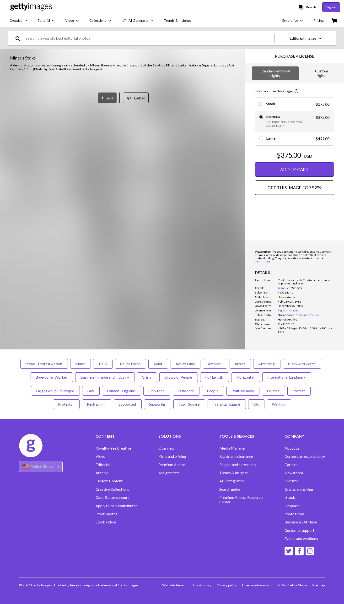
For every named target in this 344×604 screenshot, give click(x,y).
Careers (291, 465)
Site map (318, 585)
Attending (266, 363)
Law (91, 390)
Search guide (229, 489)
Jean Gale (284, 288)
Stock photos (106, 514)
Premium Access (172, 465)
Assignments (168, 473)
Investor (291, 481)
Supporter (157, 404)
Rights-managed (288, 310)
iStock (290, 497)
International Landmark (286, 377)
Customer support (299, 530)
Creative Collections (112, 489)
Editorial (103, 465)
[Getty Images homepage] (31, 7)
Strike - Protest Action (44, 363)
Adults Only (185, 363)
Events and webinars (301, 538)
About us (292, 448)
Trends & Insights (233, 473)
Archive (102, 473)
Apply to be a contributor (116, 506)
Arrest (240, 363)
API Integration (232, 481)
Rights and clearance (236, 456)
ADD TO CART (294, 169)
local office (302, 280)
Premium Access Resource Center (241, 499)
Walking (279, 404)
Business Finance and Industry (104, 377)
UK (256, 404)
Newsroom (294, 473)
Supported (128, 404)
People (213, 390)
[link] (286, 315)
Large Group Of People (55, 390)
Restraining (96, 404)
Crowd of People (178, 377)
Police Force (130, 363)
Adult (158, 363)
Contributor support (112, 497)
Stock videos (106, 522)
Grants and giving (299, 489)
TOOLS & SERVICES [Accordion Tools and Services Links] (236, 436)
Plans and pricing (172, 456)
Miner (80, 363)
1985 (103, 363)
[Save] (107, 277)
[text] (149, 38)
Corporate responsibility (305, 456)
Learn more (262, 261)
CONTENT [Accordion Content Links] (105, 436)
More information (307, 315)
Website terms (171, 585)
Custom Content (109, 481)
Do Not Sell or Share (291, 585)
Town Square (189, 404)
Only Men (156, 390)
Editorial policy (199, 585)
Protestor (66, 404)
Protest (299, 390)
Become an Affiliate (301, 522)
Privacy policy (225, 585)
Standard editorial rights (275, 73)
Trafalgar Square (227, 404)
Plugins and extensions (237, 465)
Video (100, 456)
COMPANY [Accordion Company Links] (294, 436)
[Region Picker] (41, 466)
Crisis (147, 377)
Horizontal (245, 377)
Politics (273, 390)
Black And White (302, 363)
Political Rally (242, 390)
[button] (122, 172)
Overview (166, 448)
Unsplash (292, 506)
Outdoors (186, 390)
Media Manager (232, 448)
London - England (121, 390)
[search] (20, 38)
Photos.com (294, 514)
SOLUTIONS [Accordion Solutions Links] (169, 436)
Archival (215, 363)
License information (256, 585)
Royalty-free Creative (113, 448)
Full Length (214, 377)
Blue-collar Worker (52, 377)
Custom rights (321, 73)
